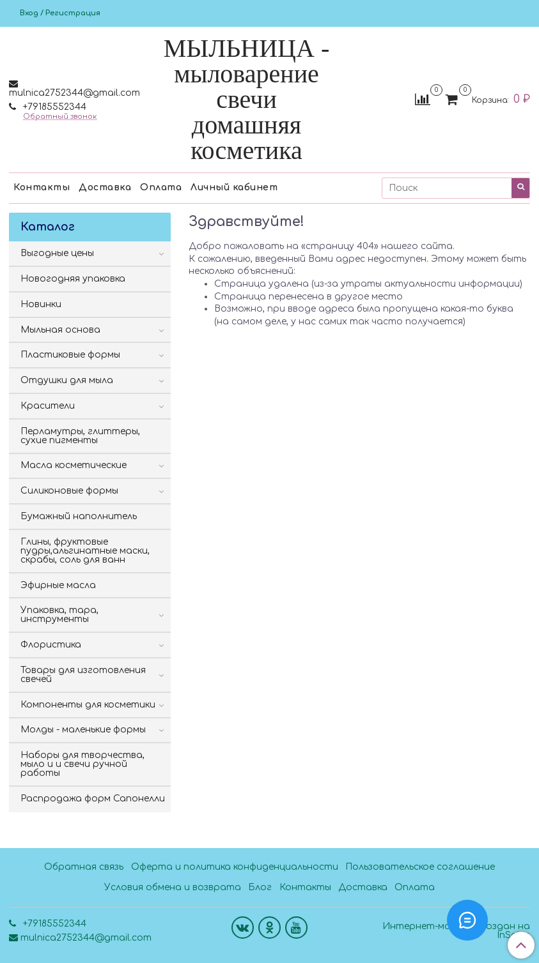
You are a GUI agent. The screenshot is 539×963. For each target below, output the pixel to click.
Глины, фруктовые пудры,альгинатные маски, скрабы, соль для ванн (85, 551)
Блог (260, 887)
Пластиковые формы (70, 355)
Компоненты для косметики (87, 704)
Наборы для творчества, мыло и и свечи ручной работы (82, 764)
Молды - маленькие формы (83, 729)
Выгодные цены (57, 253)
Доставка (105, 187)
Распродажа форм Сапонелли (92, 798)
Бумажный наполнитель (78, 516)
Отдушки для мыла (66, 380)
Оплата (161, 187)
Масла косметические (73, 465)
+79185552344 (53, 107)
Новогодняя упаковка (72, 279)
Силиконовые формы (69, 491)
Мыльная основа (60, 330)
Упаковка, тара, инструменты (59, 614)
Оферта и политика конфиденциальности (234, 867)
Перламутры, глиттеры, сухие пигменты (80, 436)
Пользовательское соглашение (420, 867)
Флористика (50, 644)
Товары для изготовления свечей (83, 674)
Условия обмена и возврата (172, 887)
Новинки (40, 304)
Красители (47, 406)
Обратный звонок (60, 116)
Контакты (41, 187)
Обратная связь (83, 867)
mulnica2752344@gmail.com (74, 93)
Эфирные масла (58, 585)
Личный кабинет (234, 187)
